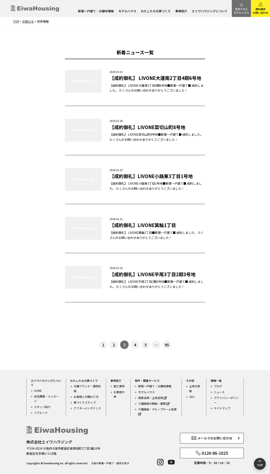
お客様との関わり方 (86, 397)
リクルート (41, 413)
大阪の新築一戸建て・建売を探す (110, 463)
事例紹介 (181, 11)
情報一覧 (216, 381)
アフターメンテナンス (87, 408)
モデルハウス (127, 11)
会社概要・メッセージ (46, 398)
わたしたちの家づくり (156, 11)
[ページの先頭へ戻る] (260, 464)
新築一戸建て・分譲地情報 (96, 11)
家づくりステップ (85, 402)
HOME (38, 391)
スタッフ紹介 (42, 407)
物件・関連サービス (147, 381)
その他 (190, 381)
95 (167, 344)
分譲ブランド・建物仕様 (87, 388)
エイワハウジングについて (210, 11)
